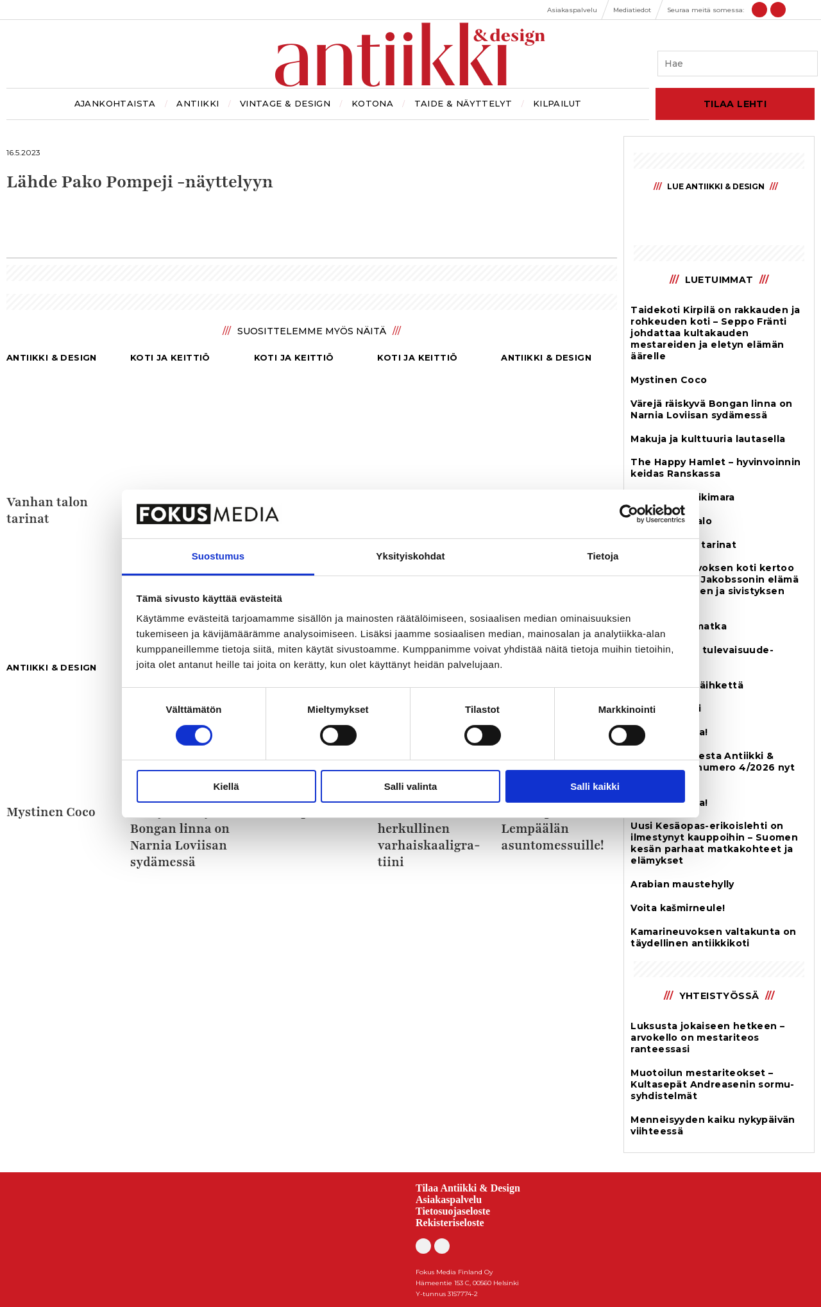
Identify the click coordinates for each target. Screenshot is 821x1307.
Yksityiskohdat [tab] (410, 556)
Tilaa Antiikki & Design (468, 1188)
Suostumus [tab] (218, 556)
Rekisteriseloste (450, 1222)
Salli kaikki (595, 786)
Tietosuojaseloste (453, 1211)
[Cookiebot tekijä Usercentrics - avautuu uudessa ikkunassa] (629, 514)
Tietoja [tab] (603, 556)
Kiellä (226, 786)
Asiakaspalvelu (449, 1199)
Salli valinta (410, 786)
